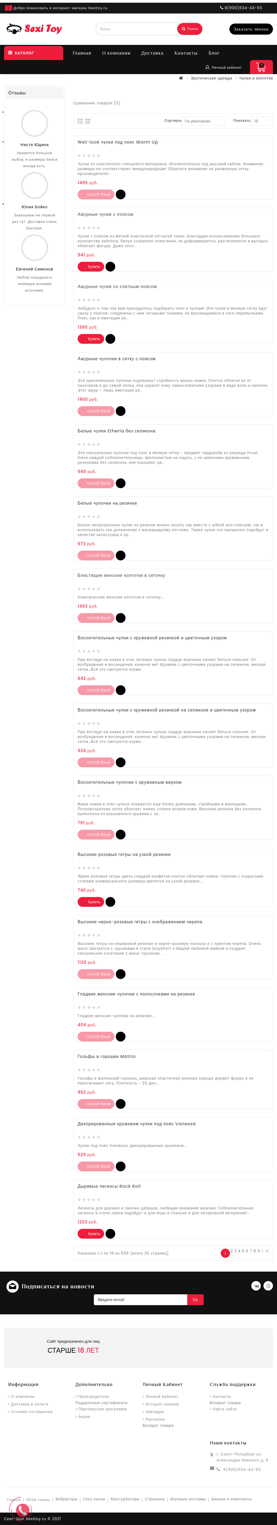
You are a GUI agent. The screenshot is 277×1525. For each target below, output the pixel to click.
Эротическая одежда (211, 78)
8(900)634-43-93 (242, 1469)
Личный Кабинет (162, 1396)
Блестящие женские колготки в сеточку (121, 575)
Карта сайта (225, 1409)
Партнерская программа (102, 1409)
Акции (84, 1416)
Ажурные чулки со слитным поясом (117, 286)
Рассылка (155, 1419)
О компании (116, 53)
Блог (214, 53)
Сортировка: (176, 120)
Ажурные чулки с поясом (105, 214)
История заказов (162, 1404)
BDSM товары (38, 1499)
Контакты (186, 53)
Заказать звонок (251, 29)
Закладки (155, 1411)
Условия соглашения (32, 1411)
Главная (82, 53)
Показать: (242, 120)
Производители (93, 1396)
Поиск (190, 28)
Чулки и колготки (256, 78)
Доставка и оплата (29, 1404)
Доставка (152, 53)
